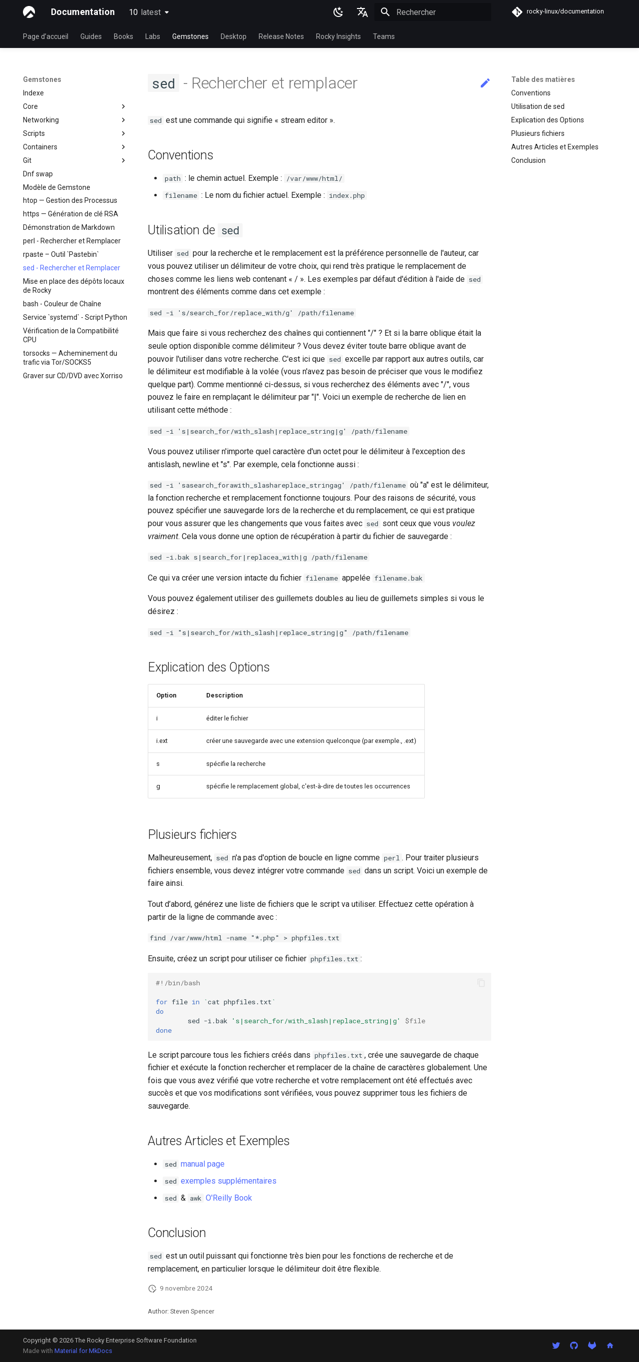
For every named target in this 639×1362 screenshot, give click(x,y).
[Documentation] (29, 12)
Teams (384, 36)
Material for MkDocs (83, 1351)
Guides (91, 36)
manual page (203, 1164)
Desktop (234, 36)
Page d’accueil (45, 36)
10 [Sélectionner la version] (145, 12)
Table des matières (543, 79)
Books (123, 36)
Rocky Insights (338, 36)
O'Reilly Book (229, 1198)
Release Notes (281, 36)
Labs (152, 36)
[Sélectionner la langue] (362, 12)
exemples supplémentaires (229, 1181)
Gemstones (190, 36)
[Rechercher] (432, 12)
